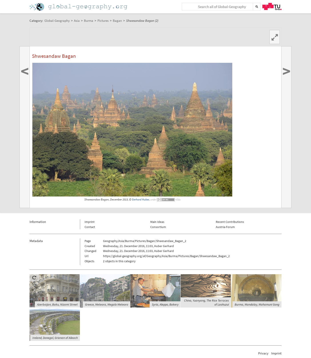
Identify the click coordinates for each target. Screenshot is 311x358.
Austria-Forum (225, 227)
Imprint (90, 222)
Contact (90, 227)
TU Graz (271, 6)
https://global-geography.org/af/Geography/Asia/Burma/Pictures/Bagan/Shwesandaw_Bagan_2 (166, 256)
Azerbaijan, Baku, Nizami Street (57, 304)
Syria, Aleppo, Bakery (165, 304)
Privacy (263, 353)
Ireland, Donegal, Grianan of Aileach (55, 338)
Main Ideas (157, 222)
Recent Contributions (230, 222)
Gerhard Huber (140, 199)
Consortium (158, 227)
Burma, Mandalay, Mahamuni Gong (257, 304)
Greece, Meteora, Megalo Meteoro (106, 304)
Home (79, 7)
